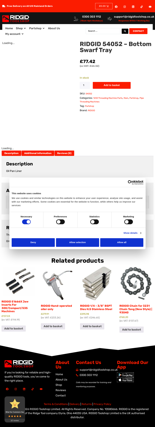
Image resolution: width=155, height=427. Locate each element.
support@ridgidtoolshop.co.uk (134, 16)
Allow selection (77, 242)
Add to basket (112, 85)
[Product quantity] (85, 85)
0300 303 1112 (91, 16)
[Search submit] (125, 31)
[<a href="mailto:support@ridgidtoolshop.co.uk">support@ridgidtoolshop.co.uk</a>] (109, 19)
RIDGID (91, 110)
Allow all (121, 242)
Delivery (75, 404)
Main (126, 98)
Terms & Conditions (56, 404)
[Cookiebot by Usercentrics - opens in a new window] (130, 182)
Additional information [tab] (37, 153)
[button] (21, 28)
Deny (33, 242)
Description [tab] (11, 153)
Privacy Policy (102, 404)
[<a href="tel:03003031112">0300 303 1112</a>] (76, 19)
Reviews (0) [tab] (64, 153)
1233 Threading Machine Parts (107, 98)
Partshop (133, 98)
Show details (131, 233)
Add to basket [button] (13, 328)
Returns (87, 404)
